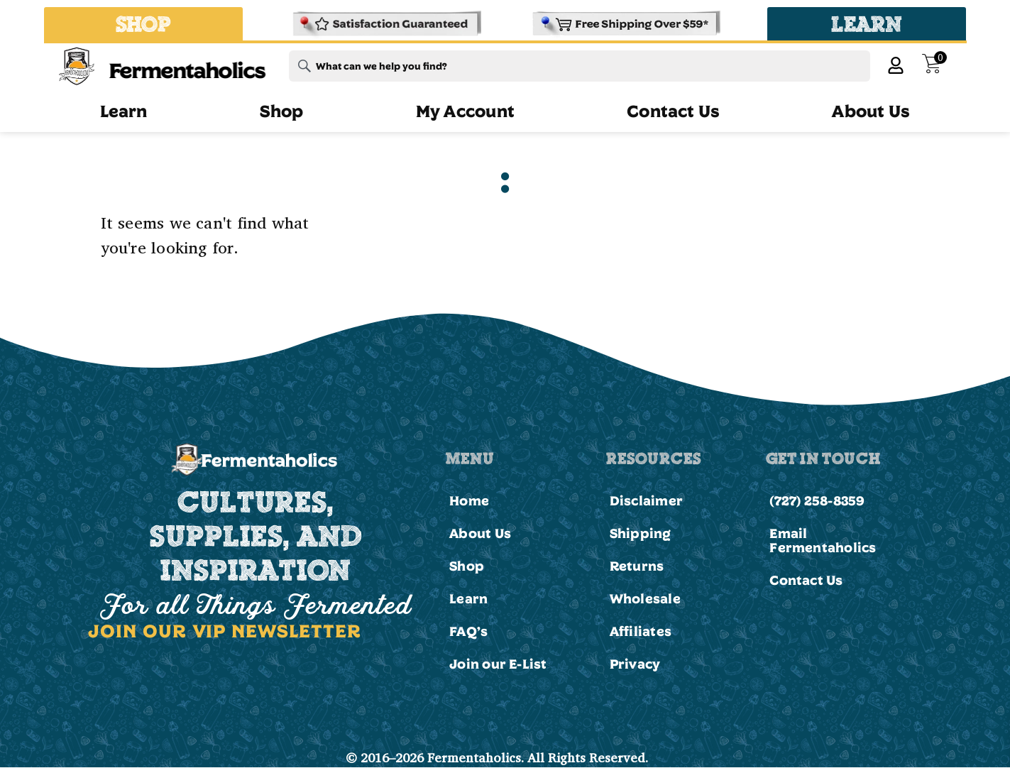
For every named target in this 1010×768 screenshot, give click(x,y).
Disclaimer (646, 500)
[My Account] (895, 65)
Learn (124, 111)
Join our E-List (498, 663)
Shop (282, 111)
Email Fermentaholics (822, 540)
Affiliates (640, 631)
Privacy (635, 663)
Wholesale (645, 598)
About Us (871, 111)
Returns (637, 566)
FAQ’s (468, 631)
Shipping (640, 533)
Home (469, 500)
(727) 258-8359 (816, 500)
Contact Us (673, 111)
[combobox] (579, 66)
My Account (465, 111)
